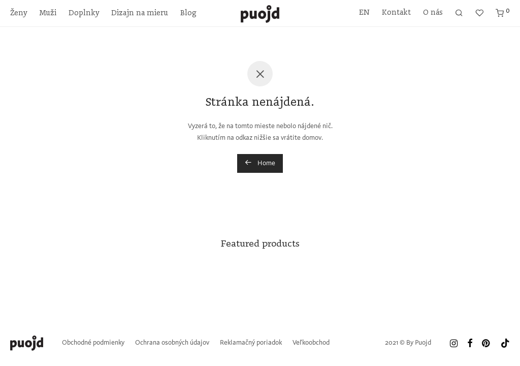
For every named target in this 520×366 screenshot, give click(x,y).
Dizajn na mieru (139, 13)
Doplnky (84, 13)
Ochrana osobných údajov (172, 343)
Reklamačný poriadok (251, 343)
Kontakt (396, 13)
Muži (47, 13)
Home (260, 163)
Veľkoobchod (311, 343)
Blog (188, 13)
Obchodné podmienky (93, 343)
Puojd (423, 343)
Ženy (18, 13)
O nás (433, 13)
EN (364, 13)
